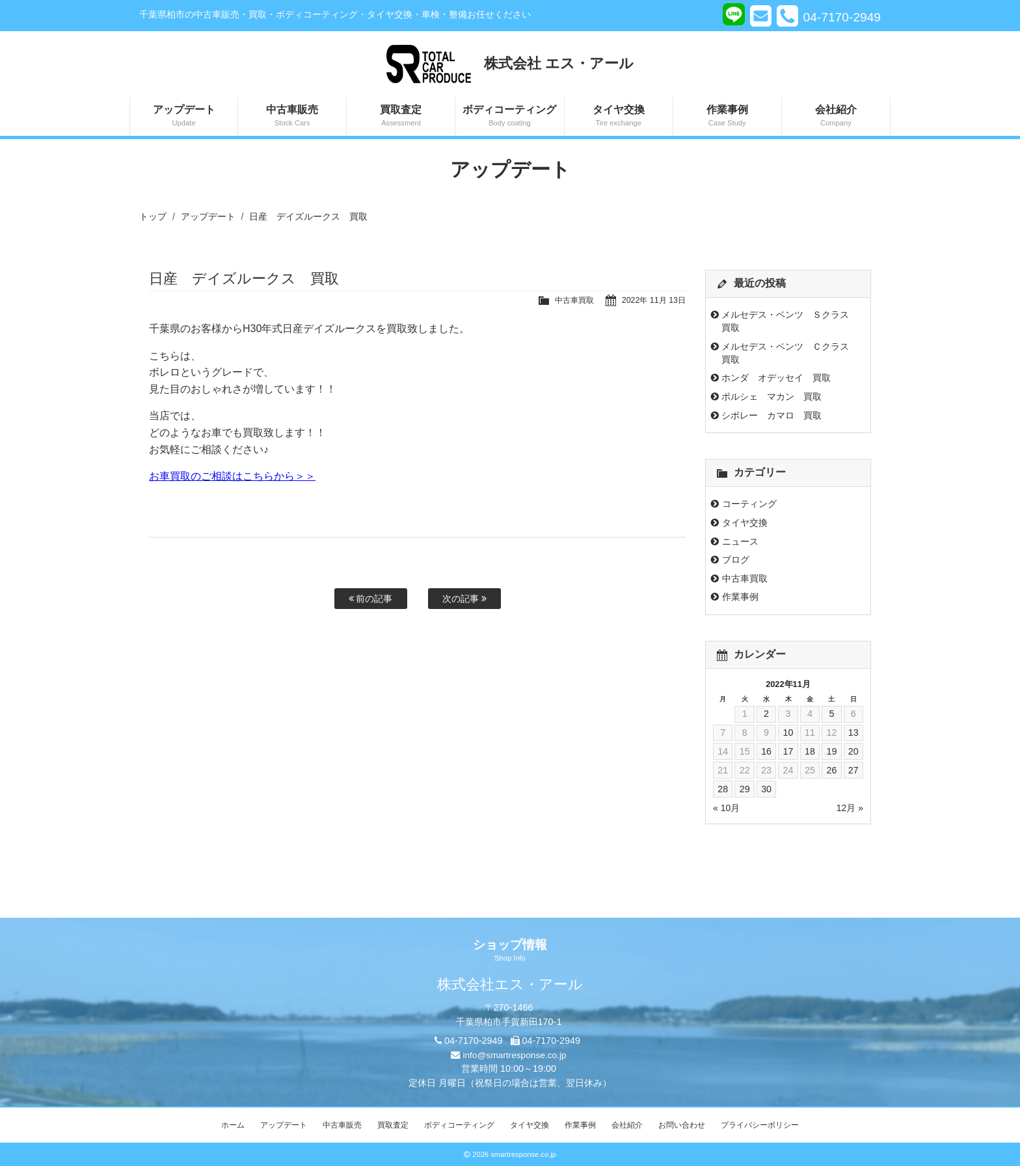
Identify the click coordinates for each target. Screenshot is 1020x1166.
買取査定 (400, 116)
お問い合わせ (681, 1125)
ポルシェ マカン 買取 (771, 396)
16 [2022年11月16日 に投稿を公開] (766, 751)
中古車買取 (569, 300)
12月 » (850, 808)
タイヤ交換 (618, 116)
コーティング (749, 504)
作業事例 (727, 116)
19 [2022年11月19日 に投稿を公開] (831, 751)
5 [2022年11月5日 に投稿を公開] (831, 713)
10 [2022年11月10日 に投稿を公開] (788, 732)
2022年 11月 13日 (652, 300)
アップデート (184, 116)
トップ (153, 216)
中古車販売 (292, 116)
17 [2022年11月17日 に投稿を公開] (788, 751)
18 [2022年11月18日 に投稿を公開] (810, 751)
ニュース (740, 541)
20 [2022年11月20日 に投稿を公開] (853, 751)
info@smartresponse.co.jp (514, 1055)
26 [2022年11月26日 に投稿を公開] (831, 770)
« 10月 (726, 808)
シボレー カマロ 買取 (771, 415)
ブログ (735, 559)
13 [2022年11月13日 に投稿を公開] (853, 732)
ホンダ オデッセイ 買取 (776, 377)
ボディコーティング (509, 116)
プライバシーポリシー (760, 1125)
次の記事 (464, 598)
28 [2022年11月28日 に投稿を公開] (723, 789)
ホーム (233, 1125)
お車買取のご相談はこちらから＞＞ (232, 476)
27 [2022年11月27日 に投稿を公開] (853, 770)
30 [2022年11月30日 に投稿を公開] (766, 789)
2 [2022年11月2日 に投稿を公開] (766, 713)
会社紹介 (835, 116)
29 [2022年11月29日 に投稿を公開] (745, 789)
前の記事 (371, 598)
